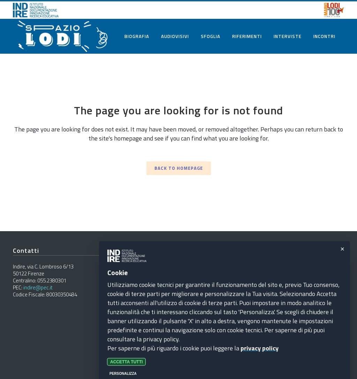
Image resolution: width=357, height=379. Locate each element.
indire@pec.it (38, 287)
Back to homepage (178, 168)
